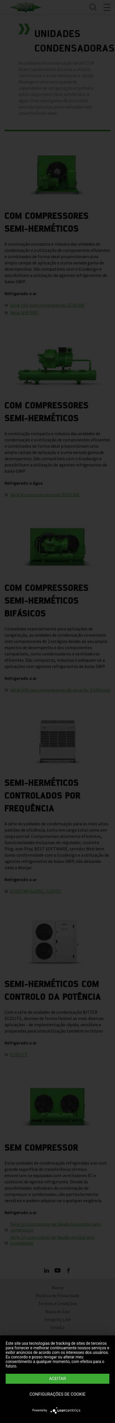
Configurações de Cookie (57, 1394)
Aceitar (57, 1378)
